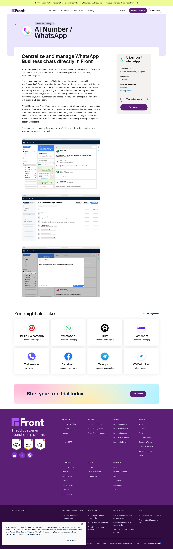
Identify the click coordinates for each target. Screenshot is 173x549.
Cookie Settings (70, 540)
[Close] (82, 524)
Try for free (155, 10)
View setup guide (134, 99)
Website (123, 88)
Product (52, 10)
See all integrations (151, 314)
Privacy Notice (88, 543)
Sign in (123, 10)
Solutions (65, 10)
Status (138, 543)
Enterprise (141, 72)
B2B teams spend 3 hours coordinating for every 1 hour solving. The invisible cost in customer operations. (86, 3)
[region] (44, 533)
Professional (131, 72)
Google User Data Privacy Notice (121, 543)
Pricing (91, 10)
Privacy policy (126, 91)
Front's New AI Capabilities (98, 523)
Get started (134, 107)
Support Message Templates (150, 516)
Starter (123, 72)
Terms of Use (15, 532)
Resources (78, 10)
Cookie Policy (101, 543)
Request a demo (138, 10)
